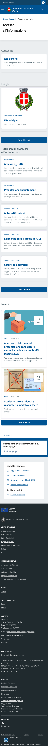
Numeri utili (5, 642)
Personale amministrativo (10, 545)
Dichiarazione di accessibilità (11, 697)
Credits (40, 734)
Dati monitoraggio (8, 734)
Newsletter (5, 726)
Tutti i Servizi (24, 289)
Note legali (5, 694)
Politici (3, 548)
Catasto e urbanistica (9, 572)
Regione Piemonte (8, 3)
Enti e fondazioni (7, 538)
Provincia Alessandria (9, 686)
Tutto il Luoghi (24, 139)
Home (5, 19)
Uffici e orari (5, 638)
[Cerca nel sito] (41, 9)
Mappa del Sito (15, 737)
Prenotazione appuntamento (12, 708)
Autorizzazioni (9, 159)
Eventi (3, 607)
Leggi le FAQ (6, 703)
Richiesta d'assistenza (9, 711)
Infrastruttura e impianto (13, 116)
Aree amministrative (8, 530)
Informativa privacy (8, 690)
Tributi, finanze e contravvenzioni (13, 579)
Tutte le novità (24, 422)
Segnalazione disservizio (10, 706)
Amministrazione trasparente (12, 700)
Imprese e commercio (9, 575)
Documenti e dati (7, 534)
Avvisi (6, 339)
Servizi (26, 734)
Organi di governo (7, 541)
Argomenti (12, 19)
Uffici (3, 552)
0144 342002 (13, 628)
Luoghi (3, 604)
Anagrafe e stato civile (11, 208)
